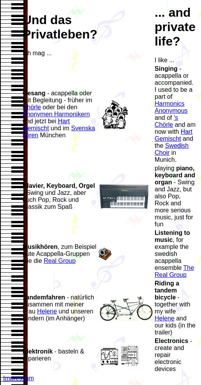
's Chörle (166, 121)
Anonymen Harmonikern (56, 114)
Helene (47, 311)
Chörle (32, 107)
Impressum (18, 378)
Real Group (60, 260)
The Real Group (174, 271)
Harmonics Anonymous (171, 107)
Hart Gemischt (46, 124)
